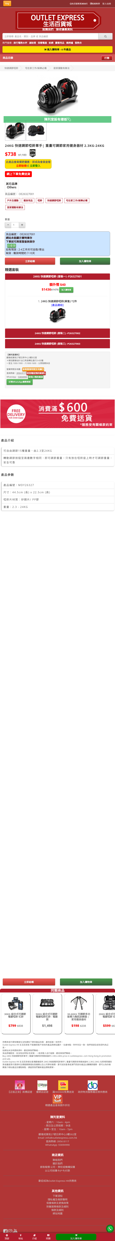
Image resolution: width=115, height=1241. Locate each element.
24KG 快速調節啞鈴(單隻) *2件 (59, 301)
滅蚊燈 (32, 42)
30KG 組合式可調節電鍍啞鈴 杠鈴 (15, 1015)
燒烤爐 (69, 42)
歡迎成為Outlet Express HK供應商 (58, 1180)
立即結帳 (30, 261)
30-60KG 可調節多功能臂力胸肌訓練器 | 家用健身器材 (78, 1016)
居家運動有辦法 (61, 68)
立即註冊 (21, 166)
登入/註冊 (106, 3)
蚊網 (51, 42)
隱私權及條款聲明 (57, 1199)
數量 (7, 219)
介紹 (34, 1237)
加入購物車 (85, 261)
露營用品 (59, 42)
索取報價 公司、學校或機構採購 (57, 1167)
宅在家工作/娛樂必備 (36, 68)
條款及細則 (57, 1210)
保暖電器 (42, 42)
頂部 (7, 1237)
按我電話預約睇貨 (36, 373)
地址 (20, 1237)
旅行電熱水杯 (20, 42)
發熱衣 (78, 42)
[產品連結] (57, 305)
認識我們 (47, 29)
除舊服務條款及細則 (57, 1206)
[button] (12, 200)
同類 (48, 1237)
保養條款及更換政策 (57, 1203)
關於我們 (58, 1163)
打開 (106, 58)
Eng (7, 3)
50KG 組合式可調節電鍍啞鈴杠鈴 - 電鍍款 (47, 1016)
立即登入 (35, 166)
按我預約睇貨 (35, 377)
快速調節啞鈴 (11, 68)
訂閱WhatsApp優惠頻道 (20, 381)
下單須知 (58, 1195)
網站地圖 (58, 1213)
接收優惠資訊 (64, 29)
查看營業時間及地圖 (33, 369)
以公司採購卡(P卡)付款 (57, 1170)
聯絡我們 (58, 1159)
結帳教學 (95, 3)
